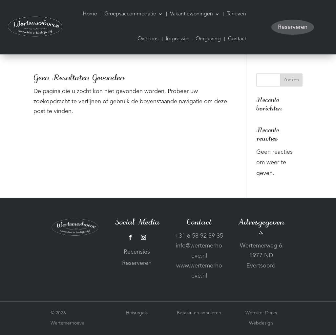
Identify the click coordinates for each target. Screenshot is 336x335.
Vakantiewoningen (191, 14)
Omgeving (208, 39)
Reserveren (292, 27)
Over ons (147, 39)
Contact (237, 39)
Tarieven (236, 14)
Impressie (177, 39)
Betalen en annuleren (199, 313)
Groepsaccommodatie (130, 14)
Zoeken (291, 80)
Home (90, 14)
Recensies (137, 252)
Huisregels (137, 313)
